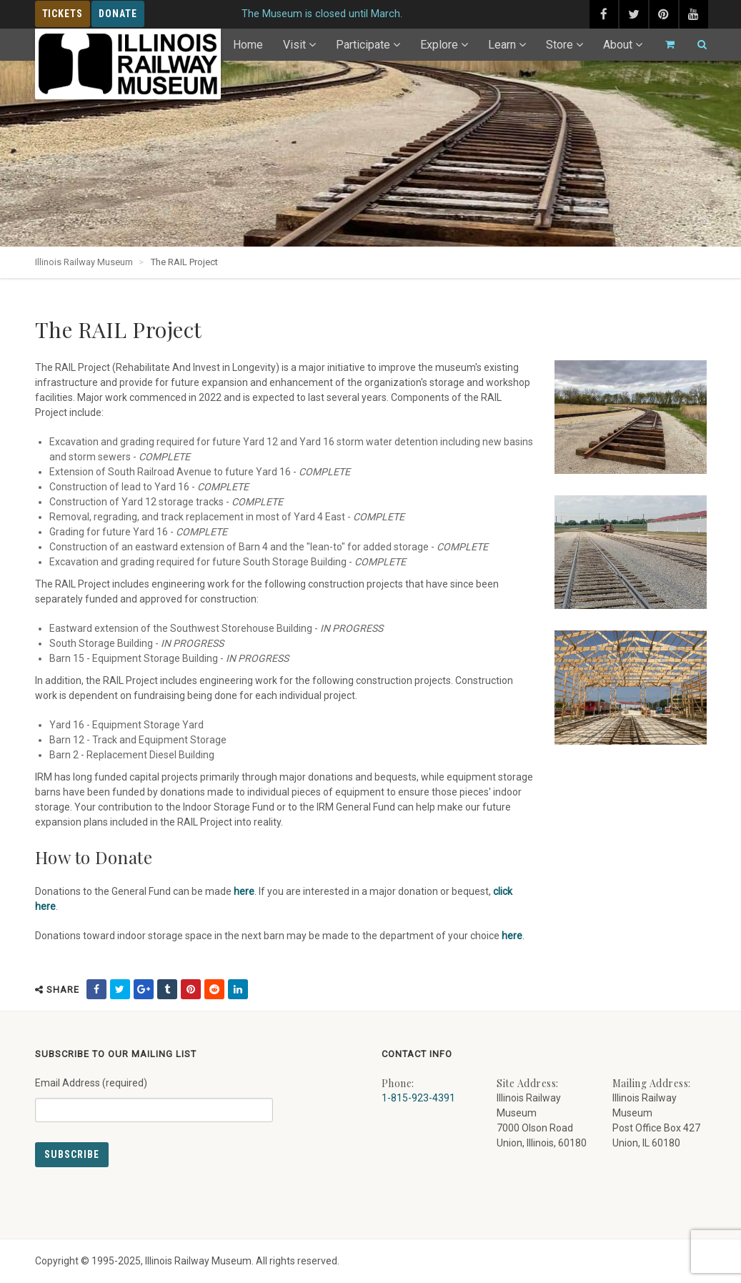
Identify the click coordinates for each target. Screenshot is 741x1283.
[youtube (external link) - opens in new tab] (694, 14)
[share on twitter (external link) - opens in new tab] (120, 989)
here (244, 891)
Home (248, 44)
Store (559, 44)
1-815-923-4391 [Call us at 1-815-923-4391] (418, 1098)
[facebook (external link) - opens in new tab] (604, 14)
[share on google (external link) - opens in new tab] (144, 989)
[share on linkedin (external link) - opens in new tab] (238, 989)
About (617, 44)
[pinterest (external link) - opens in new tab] (664, 14)
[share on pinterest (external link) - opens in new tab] (191, 989)
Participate (363, 44)
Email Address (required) (154, 1094)
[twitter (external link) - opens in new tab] (634, 14)
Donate (118, 13)
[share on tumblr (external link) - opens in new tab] (167, 989)
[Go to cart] (664, 45)
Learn (502, 44)
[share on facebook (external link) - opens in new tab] (96, 989)
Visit (294, 44)
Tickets (63, 13)
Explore (439, 44)
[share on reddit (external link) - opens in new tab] (214, 989)
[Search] (696, 45)
